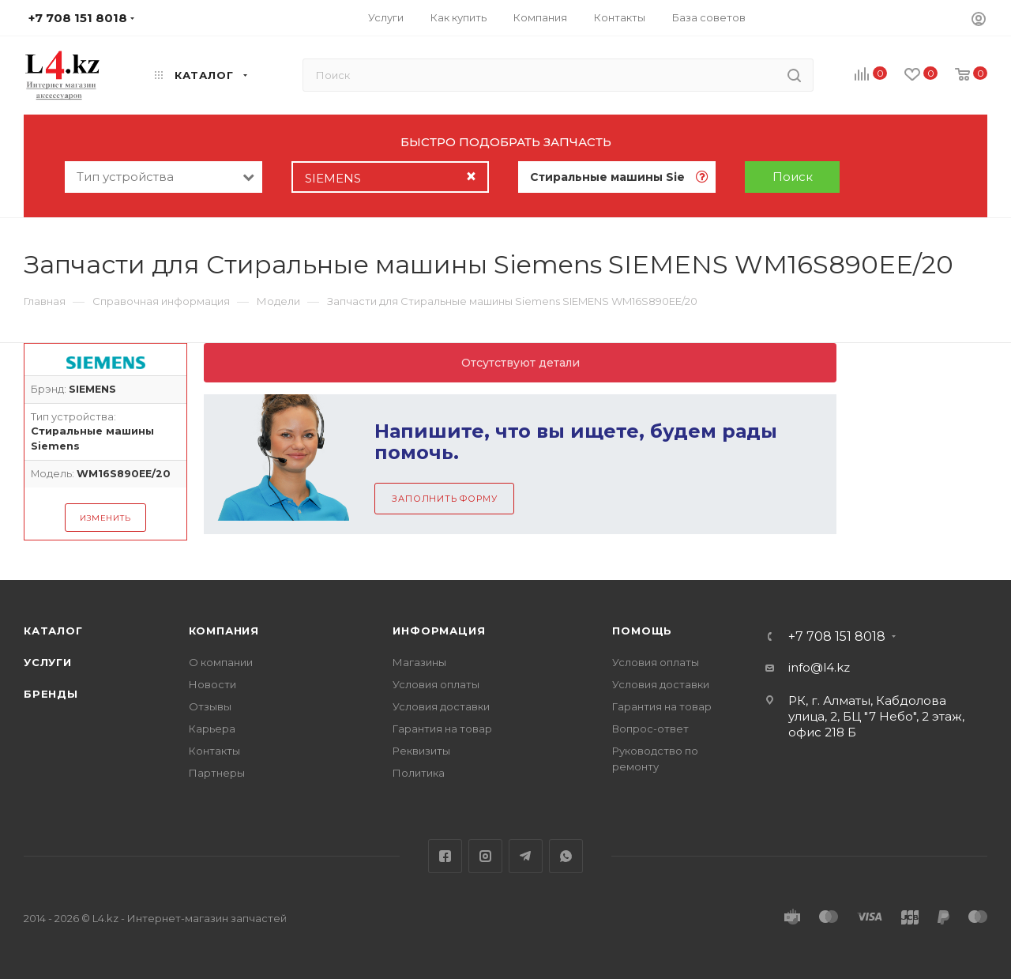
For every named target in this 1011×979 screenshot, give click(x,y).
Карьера (212, 728)
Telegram (526, 856)
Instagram (485, 856)
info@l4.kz (819, 667)
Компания (224, 630)
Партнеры (217, 772)
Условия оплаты (436, 684)
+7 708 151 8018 (836, 637)
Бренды (51, 693)
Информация (439, 630)
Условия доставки (441, 706)
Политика (419, 772)
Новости (212, 684)
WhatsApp (566, 856)
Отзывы (210, 706)
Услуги (48, 662)
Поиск (792, 176)
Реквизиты (421, 750)
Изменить (105, 518)
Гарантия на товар (442, 728)
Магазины (419, 662)
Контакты (214, 750)
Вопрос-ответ (650, 728)
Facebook (445, 856)
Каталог (53, 630)
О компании (221, 662)
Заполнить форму (444, 498)
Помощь (642, 630)
